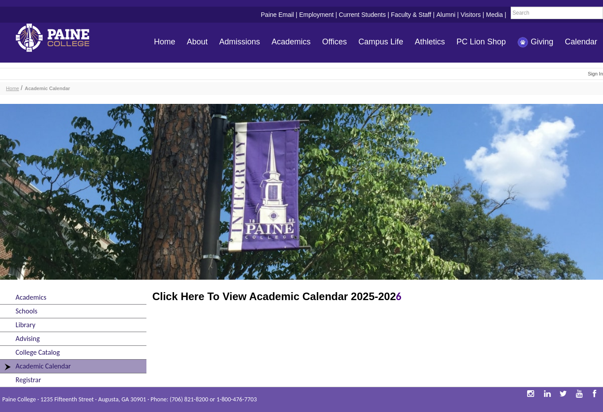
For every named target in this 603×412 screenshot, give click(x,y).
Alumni (445, 14)
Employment (316, 14)
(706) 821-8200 (188, 399)
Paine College (60, 39)
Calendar (581, 41)
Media (494, 14)
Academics (291, 41)
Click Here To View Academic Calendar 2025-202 (274, 296)
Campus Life (381, 41)
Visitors (471, 14)
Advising (27, 338)
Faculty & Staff (411, 14)
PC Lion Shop (481, 41)
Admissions (239, 41)
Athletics (430, 41)
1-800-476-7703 (237, 399)
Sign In (595, 73)
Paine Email (277, 14)
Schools (26, 311)
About (197, 41)
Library (25, 325)
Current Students (362, 14)
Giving (535, 42)
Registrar (28, 380)
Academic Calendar (47, 88)
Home (164, 41)
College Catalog (38, 352)
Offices (334, 41)
